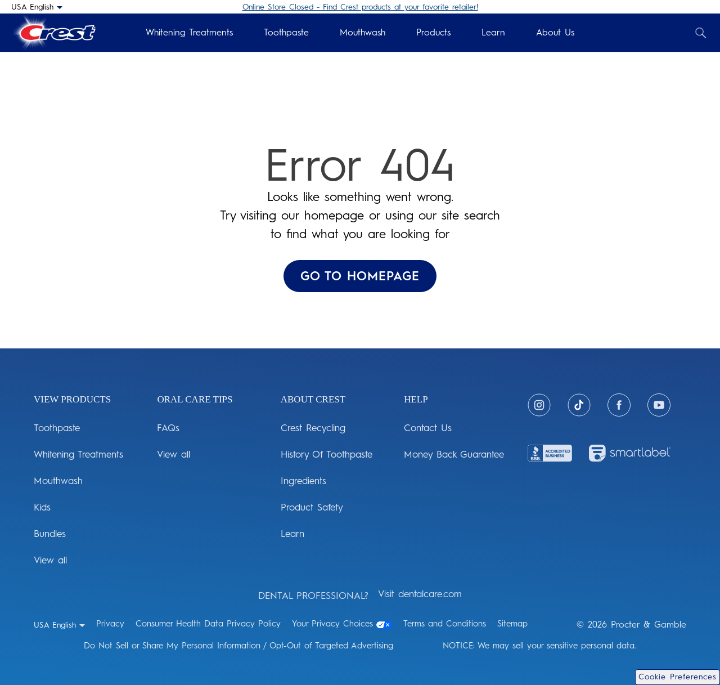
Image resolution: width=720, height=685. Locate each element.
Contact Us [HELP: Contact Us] (428, 427)
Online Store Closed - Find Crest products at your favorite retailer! (360, 7)
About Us (555, 32)
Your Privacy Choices (342, 624)
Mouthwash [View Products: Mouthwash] (58, 480)
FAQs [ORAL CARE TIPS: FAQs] (168, 427)
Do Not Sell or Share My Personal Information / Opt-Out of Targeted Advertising (238, 646)
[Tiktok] (579, 405)
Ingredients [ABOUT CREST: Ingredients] (303, 480)
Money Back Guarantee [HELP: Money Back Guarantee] (454, 454)
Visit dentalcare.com (420, 593)
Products (433, 32)
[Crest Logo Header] (53, 33)
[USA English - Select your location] (36, 7)
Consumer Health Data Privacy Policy (208, 624)
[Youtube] (658, 405)
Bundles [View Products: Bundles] (50, 533)
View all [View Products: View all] (50, 560)
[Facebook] (619, 405)
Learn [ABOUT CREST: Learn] (292, 533)
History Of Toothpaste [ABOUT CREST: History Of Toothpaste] (326, 454)
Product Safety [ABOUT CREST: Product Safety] (312, 507)
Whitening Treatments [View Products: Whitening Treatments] (78, 454)
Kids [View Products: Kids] (42, 507)
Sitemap (512, 624)
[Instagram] (539, 405)
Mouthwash (362, 32)
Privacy (110, 624)
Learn (493, 32)
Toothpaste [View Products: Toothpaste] (57, 427)
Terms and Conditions (444, 624)
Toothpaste (286, 32)
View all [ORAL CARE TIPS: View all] (173, 454)
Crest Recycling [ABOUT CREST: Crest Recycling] (313, 427)
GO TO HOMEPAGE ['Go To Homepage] (360, 276)
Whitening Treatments (189, 32)
